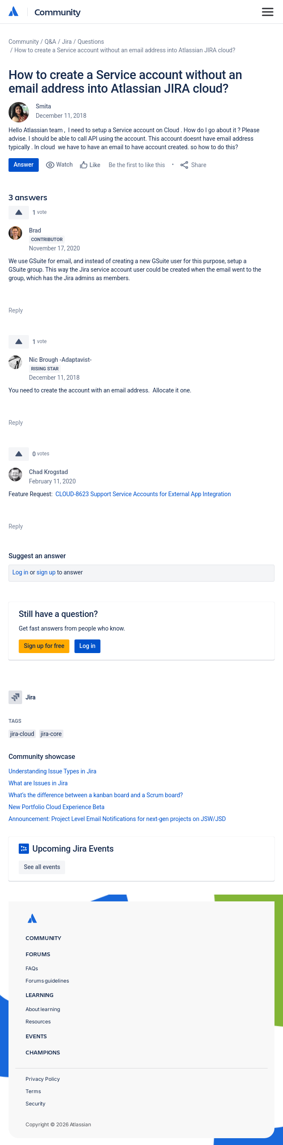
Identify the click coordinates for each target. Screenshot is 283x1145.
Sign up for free (44, 645)
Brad (35, 230)
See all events (42, 867)
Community (57, 12)
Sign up (46, 572)
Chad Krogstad (48, 472)
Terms (33, 1091)
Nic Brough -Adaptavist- (60, 359)
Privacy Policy (43, 1079)
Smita (43, 106)
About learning (43, 1009)
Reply (16, 310)
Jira (67, 41)
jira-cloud (22, 733)
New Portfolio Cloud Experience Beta (57, 807)
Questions (90, 41)
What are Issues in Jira (38, 783)
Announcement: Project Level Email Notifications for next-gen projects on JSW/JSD (117, 818)
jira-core (51, 733)
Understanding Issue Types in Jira (53, 771)
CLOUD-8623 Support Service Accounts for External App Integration (143, 494)
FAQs (32, 968)
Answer (24, 164)
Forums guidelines (47, 980)
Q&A (50, 41)
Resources (38, 1021)
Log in (20, 572)
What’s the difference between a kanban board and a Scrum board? (96, 795)
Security (36, 1103)
